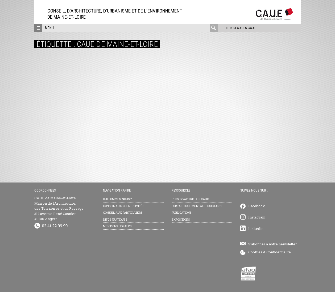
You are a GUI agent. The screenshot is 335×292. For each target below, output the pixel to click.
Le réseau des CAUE (240, 28)
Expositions (181, 219)
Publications (181, 212)
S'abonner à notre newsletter (272, 244)
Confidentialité (278, 252)
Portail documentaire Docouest (197, 206)
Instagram (257, 217)
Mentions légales (117, 226)
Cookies (255, 252)
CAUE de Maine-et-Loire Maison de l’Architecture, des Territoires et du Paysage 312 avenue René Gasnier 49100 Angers (59, 208)
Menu (49, 28)
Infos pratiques (115, 219)
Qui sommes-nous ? (117, 199)
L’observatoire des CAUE (190, 199)
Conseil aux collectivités (123, 206)
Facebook (256, 206)
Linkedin (255, 228)
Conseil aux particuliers (122, 212)
